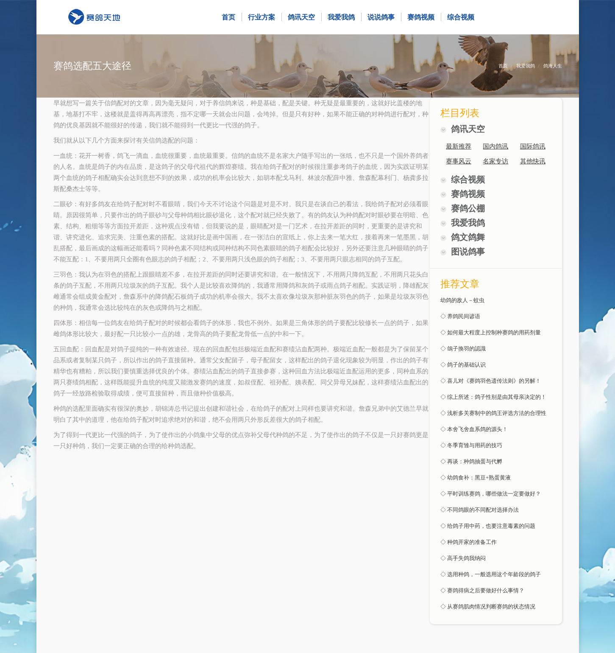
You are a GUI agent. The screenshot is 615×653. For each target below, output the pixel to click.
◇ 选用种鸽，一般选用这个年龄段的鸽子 (490, 574)
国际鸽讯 (532, 146)
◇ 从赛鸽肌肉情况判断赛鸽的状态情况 (487, 606)
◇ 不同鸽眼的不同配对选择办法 (479, 510)
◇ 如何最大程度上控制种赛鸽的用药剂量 (490, 332)
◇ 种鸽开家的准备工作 (468, 542)
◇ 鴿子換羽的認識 (463, 348)
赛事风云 (458, 161)
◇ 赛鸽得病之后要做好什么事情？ (482, 590)
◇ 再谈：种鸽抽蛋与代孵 (471, 461)
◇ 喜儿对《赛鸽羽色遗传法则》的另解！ (490, 381)
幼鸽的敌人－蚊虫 (462, 300)
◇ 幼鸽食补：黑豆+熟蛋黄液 (475, 477)
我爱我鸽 (525, 65)
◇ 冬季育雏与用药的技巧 (471, 445)
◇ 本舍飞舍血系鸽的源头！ (474, 429)
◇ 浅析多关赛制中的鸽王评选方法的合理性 (493, 413)
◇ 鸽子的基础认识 (463, 365)
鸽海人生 (552, 65)
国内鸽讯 (495, 146)
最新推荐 (458, 146)
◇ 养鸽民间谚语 (460, 316)
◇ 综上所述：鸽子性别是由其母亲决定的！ (493, 397)
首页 (503, 65)
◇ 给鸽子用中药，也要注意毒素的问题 (487, 526)
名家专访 (495, 161)
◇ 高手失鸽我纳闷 (463, 558)
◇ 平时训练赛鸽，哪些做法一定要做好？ (490, 493)
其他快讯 (532, 161)
